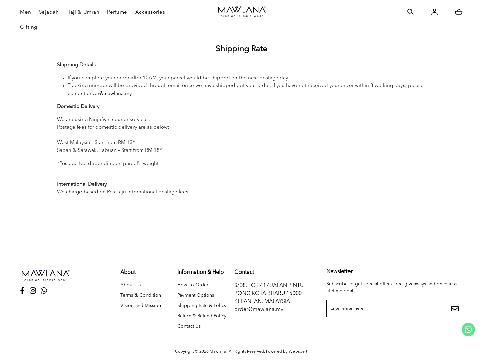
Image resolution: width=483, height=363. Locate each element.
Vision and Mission (140, 305)
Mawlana (218, 352)
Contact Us (189, 326)
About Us (130, 285)
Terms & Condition (140, 295)
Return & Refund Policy (201, 316)
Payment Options (195, 295)
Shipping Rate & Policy (201, 305)
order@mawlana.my (109, 93)
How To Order (192, 285)
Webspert (298, 352)
